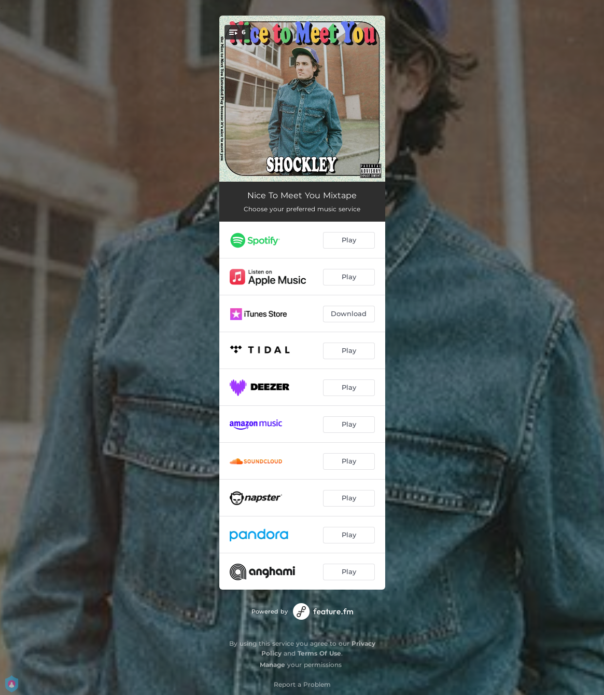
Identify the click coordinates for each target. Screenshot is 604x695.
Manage (272, 665)
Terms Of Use (319, 653)
